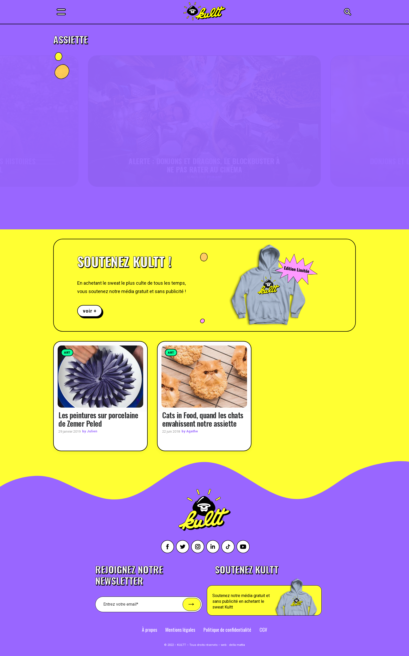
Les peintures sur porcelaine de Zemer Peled (98, 418)
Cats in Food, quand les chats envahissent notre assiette (202, 418)
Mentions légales (180, 629)
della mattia (237, 644)
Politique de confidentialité (227, 629)
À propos (149, 629)
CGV (263, 629)
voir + (89, 311)
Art (67, 352)
